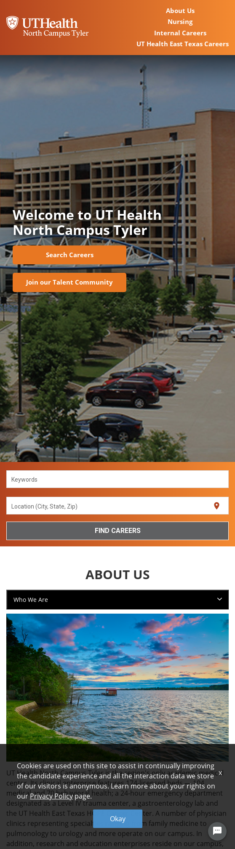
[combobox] (117, 479)
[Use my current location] (216, 505)
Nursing (180, 21)
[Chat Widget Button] (217, 831)
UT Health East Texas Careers (182, 44)
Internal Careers (180, 33)
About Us (180, 10)
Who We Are (30, 600)
